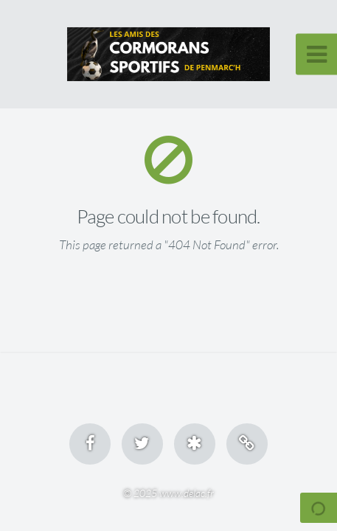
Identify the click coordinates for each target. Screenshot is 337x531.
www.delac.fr (186, 493)
